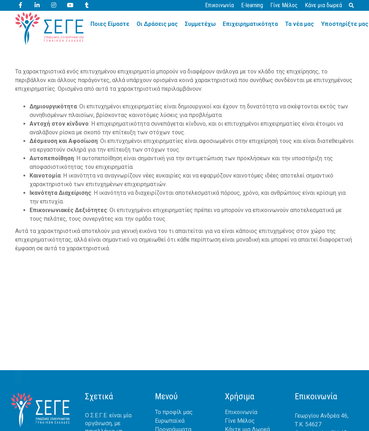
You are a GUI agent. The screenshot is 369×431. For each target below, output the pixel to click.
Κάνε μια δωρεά (323, 5)
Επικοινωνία (219, 5)
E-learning (252, 5)
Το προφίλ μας (174, 412)
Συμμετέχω (200, 24)
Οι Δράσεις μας (157, 24)
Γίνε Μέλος (284, 5)
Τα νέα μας (299, 24)
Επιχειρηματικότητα (250, 24)
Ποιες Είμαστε (109, 24)
